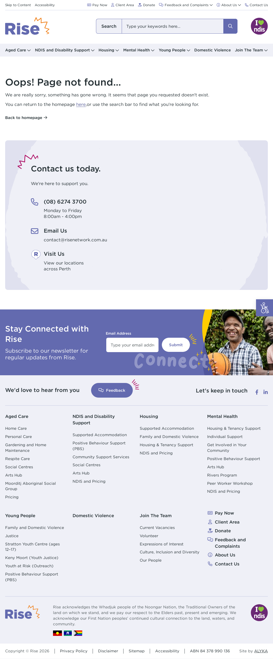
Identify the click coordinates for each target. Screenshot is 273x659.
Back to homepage (23, 117)
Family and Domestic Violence (169, 436)
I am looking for (109, 26)
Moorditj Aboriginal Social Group (30, 486)
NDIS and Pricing (89, 481)
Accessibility (167, 650)
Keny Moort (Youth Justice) (31, 557)
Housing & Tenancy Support (166, 444)
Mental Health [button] (136, 50)
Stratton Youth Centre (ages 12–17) (32, 547)
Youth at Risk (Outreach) (29, 565)
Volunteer (149, 535)
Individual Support (225, 436)
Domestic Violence (212, 50)
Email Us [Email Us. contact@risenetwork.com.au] (55, 230)
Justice (12, 535)
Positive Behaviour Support (233, 458)
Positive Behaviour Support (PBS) (99, 446)
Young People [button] (172, 50)
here (81, 104)
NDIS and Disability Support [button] (62, 50)
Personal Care (18, 436)
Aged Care (16, 416)
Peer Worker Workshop (230, 483)
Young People (20, 515)
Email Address (118, 333)
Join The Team (156, 515)
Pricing (12, 497)
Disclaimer (108, 650)
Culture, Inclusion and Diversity (169, 552)
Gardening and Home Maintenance (25, 447)
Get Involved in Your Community (226, 447)
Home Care (16, 428)
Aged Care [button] (15, 50)
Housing (149, 416)
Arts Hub (13, 475)
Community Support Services (101, 456)
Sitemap (137, 650)
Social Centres (19, 466)
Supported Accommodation (100, 434)
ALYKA (261, 651)
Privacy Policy (73, 650)
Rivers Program (222, 475)
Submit (176, 344)
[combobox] (166, 26)
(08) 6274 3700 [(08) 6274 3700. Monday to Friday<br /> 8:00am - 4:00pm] (65, 201)
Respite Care (17, 458)
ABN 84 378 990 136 (210, 650)
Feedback (112, 390)
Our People (151, 560)
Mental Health (222, 416)
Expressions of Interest (161, 544)
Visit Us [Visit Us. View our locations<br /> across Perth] (54, 253)
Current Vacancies (157, 527)
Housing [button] (106, 50)
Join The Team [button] (249, 50)
